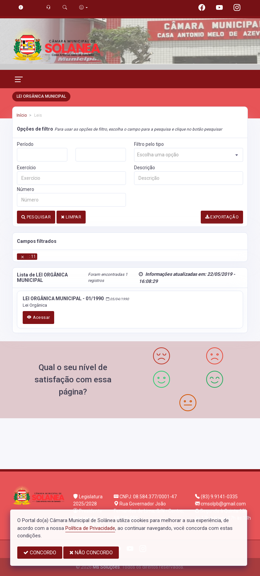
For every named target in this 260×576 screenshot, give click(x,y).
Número (25, 189)
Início (22, 115)
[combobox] (188, 155)
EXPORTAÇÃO (222, 216)
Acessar (38, 317)
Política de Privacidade (90, 528)
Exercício (26, 167)
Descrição (144, 167)
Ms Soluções (106, 567)
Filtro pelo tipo (149, 144)
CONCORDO (39, 553)
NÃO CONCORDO (91, 553)
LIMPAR (71, 216)
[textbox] (188, 154)
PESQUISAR (36, 216)
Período (25, 144)
